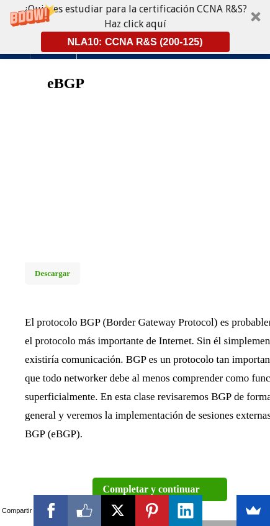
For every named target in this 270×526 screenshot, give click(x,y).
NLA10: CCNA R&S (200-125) (134, 42)
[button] (135, 27)
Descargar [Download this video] (52, 273)
